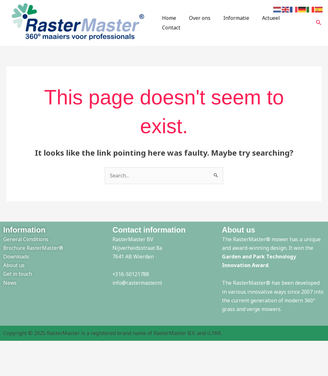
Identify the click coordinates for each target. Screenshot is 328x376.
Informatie (235, 23)
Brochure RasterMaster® (33, 249)
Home (173, 23)
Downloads (16, 258)
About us (14, 267)
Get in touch (17, 275)
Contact (295, 23)
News (10, 284)
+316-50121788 (130, 276)
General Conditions (26, 240)
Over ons (200, 23)
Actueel (267, 23)
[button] (319, 24)
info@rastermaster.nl (137, 284)
